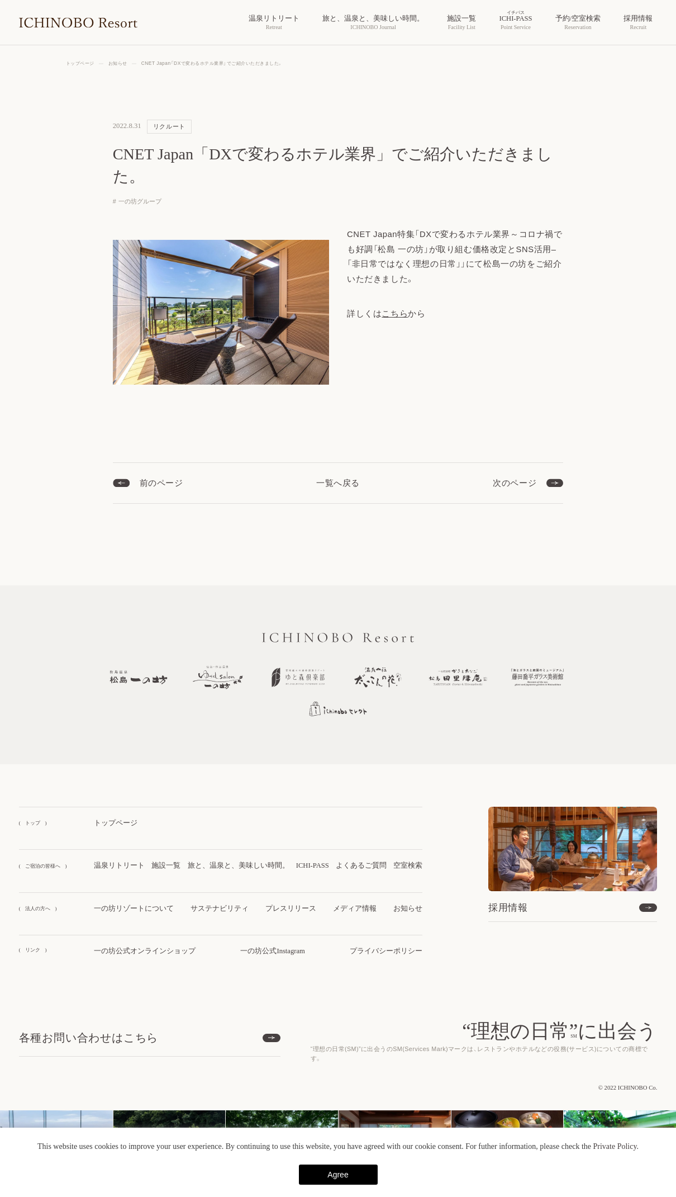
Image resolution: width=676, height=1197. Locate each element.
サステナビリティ (220, 908)
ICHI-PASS (312, 865)
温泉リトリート (119, 865)
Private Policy (614, 1146)
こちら (395, 313)
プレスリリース (290, 908)
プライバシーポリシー (386, 951)
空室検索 (407, 865)
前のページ (161, 483)
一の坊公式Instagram (272, 951)
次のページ (514, 483)
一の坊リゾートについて (134, 908)
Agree (337, 1174)
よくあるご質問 (361, 865)
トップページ (115, 823)
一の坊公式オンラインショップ (145, 951)
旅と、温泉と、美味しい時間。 (238, 865)
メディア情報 (355, 908)
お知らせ (407, 908)
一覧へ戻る (338, 483)
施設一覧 (165, 865)
